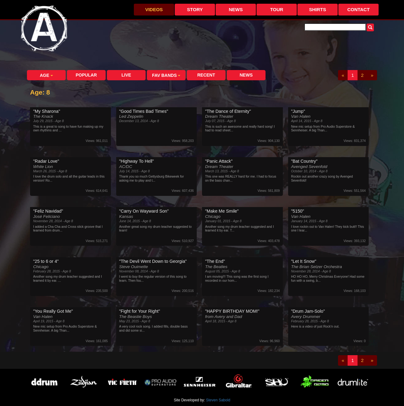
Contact (358, 9)
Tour (276, 9)
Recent (206, 75)
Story (195, 9)
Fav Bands (166, 75)
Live (126, 75)
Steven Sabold (218, 400)
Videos (154, 9)
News (236, 9)
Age (46, 75)
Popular (86, 75)
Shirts (317, 9)
